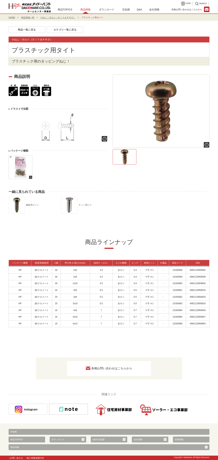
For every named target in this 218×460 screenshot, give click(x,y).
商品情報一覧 (27, 17)
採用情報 (179, 439)
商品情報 (85, 9)
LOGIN (186, 3)
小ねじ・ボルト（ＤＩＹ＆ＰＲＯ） (57, 17)
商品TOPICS (65, 9)
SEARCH (201, 3)
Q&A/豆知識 (98, 439)
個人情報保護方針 (35, 458)
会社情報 (154, 9)
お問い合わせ (16, 458)
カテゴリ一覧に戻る (65, 29)
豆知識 (126, 9)
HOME (12, 17)
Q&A (139, 9)
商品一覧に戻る (27, 29)
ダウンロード (106, 9)
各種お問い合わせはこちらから (111, 368)
